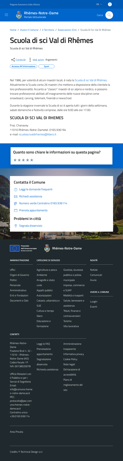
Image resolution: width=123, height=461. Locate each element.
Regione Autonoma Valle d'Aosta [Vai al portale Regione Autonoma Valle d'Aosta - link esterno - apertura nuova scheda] (25, 4)
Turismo (67, 321)
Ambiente (42, 275)
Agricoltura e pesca (47, 270)
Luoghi (93, 301)
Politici (13, 280)
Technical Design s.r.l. (32, 452)
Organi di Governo (19, 275)
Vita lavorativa (71, 326)
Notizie (94, 270)
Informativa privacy (73, 354)
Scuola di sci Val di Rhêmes (91, 80)
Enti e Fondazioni (19, 295)
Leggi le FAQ (43, 344)
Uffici (12, 270)
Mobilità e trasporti (73, 295)
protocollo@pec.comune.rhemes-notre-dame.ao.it (21, 404)
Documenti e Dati (19, 300)
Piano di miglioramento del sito (73, 385)
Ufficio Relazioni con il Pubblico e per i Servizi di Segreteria (20, 377)
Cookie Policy (70, 359)
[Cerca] (109, 15)
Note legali (69, 364)
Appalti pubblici (45, 290)
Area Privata (16, 432)
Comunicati (96, 275)
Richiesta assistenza (47, 369)
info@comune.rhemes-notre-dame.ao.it (21, 391)
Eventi (93, 307)
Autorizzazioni (44, 295)
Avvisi (93, 280)
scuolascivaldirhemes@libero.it (37, 134)
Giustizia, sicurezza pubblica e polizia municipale (73, 275)
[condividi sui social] (18, 59)
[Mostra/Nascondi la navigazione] (6, 15)
